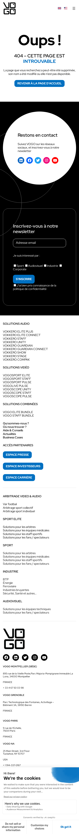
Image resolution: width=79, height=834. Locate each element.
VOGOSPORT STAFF (17, 379)
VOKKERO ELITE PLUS (18, 331)
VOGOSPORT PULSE (17, 382)
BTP (6, 579)
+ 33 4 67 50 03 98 (13, 687)
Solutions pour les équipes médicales (26, 530)
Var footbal (10, 504)
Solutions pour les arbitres (19, 527)
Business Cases (13, 437)
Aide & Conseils (13, 430)
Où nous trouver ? (14, 427)
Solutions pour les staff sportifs (22, 534)
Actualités (9, 434)
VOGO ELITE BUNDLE (18, 412)
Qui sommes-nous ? (16, 423)
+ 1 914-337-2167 (12, 765)
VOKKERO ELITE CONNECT (22, 335)
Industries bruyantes (16, 590)
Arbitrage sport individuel (19, 511)
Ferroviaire (9, 586)
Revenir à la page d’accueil (39, 83)
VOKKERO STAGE (15, 356)
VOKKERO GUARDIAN (18, 345)
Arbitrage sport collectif (18, 508)
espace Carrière (19, 477)
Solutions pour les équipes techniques (27, 609)
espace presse (17, 455)
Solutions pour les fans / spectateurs (26, 537)
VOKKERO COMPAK (16, 360)
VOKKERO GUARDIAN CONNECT (25, 349)
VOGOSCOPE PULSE (17, 396)
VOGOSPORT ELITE (16, 375)
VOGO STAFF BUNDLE (18, 415)
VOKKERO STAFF (14, 339)
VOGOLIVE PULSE (15, 386)
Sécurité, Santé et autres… (19, 593)
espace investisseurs (23, 466)
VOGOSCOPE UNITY (17, 389)
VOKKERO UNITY (14, 342)
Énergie (8, 583)
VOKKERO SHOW (14, 352)
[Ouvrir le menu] (74, 8)
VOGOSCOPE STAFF (17, 393)
